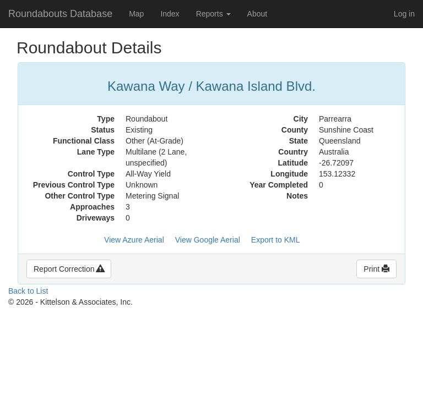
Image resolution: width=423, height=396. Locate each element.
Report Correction (69, 269)
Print (376, 269)
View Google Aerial (207, 239)
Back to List (28, 291)
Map (136, 13)
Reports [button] (213, 13)
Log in (404, 13)
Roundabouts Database (60, 13)
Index (169, 13)
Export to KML (275, 239)
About (257, 13)
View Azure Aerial (134, 239)
